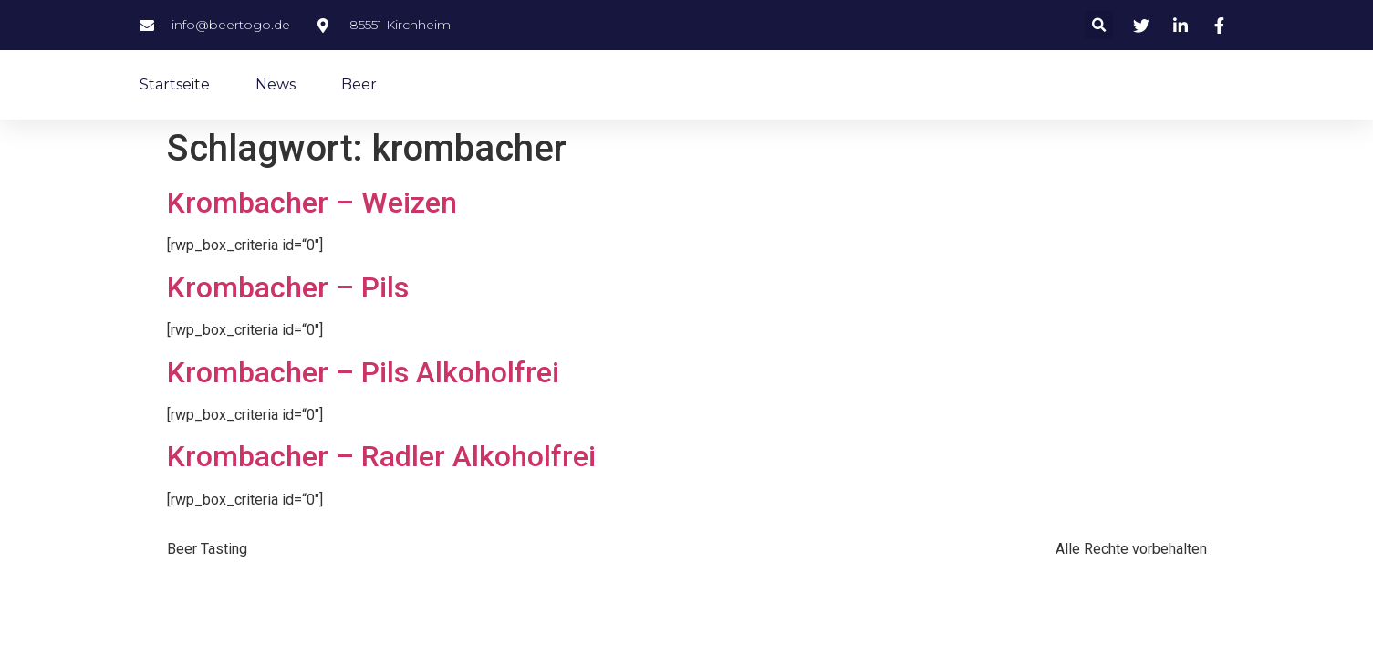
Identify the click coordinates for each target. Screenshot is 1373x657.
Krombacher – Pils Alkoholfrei (363, 372)
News (275, 84)
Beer (359, 84)
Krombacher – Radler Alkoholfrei (381, 456)
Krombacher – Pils (288, 287)
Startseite (175, 84)
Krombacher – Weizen (312, 202)
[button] (1099, 25)
